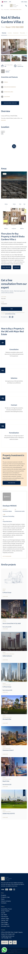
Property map (5, 897)
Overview (4, 33)
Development (11, 952)
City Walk (4, 914)
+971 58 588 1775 (6, 938)
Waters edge (5, 918)
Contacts (3, 903)
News (2, 899)
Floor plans (22, 33)
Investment (15, 33)
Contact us (4, 942)
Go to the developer (7, 556)
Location (10, 33)
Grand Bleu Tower (6, 909)
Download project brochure (10, 103)
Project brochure (6, 267)
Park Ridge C (5, 924)
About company (6, 901)
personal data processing (10, 313)
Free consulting (11, 482)
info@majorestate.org (7, 936)
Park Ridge (4, 922)
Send (12, 308)
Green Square (5, 910)
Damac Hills (4, 920)
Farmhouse (4, 916)
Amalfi (3, 912)
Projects (3, 895)
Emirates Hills (5, 926)
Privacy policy (14, 950)
